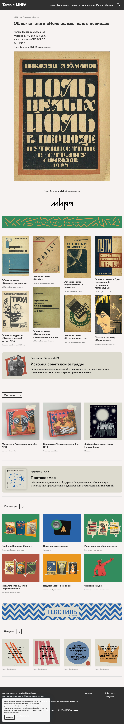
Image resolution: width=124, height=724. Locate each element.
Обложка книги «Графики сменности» (14, 282)
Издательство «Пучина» (57, 586)
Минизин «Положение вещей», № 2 (19, 446)
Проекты (75, 4)
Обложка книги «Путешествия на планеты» (74, 284)
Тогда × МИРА (14, 5)
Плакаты (104, 344)
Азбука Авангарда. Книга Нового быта (98, 446)
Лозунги (13, 670)
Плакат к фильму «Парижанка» (105, 339)
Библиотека (88, 4)
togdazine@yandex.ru (26, 693)
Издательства (97, 550)
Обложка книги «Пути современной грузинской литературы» (107, 283)
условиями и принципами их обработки (18, 708)
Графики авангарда (17, 550)
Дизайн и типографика (101, 590)
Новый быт (12, 451)
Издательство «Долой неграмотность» (14, 588)
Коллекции (63, 4)
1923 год (18, 17)
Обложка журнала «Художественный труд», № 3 (12, 338)
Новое (52, 4)
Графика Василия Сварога (17, 546)
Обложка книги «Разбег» (41, 278)
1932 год (5, 287)
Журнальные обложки (10, 345)
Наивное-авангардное (55, 546)
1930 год (98, 292)
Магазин (109, 4)
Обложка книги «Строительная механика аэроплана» (45, 334)
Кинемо (97, 344)
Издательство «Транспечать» (100, 546)
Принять (9, 717)
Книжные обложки (31, 17)
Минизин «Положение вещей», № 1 (61, 446)
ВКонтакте (110, 693)
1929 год (36, 283)
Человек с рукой (93, 586)
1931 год (36, 341)
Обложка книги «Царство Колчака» (75, 337)
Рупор (99, 4)
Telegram (109, 696)
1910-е (66, 291)
